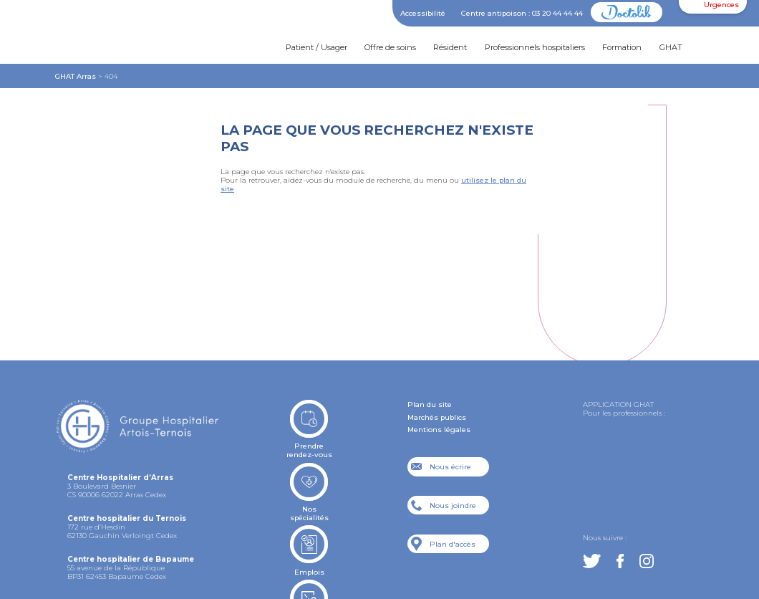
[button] (712, 48)
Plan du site (429, 404)
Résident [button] (450, 47)
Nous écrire (450, 466)
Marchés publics (436, 417)
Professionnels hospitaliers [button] (535, 47)
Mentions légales (438, 429)
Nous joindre (453, 505)
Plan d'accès (452, 544)
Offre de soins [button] (390, 47)
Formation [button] (622, 47)
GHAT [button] (670, 47)
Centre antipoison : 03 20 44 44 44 (522, 13)
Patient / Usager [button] (316, 47)
